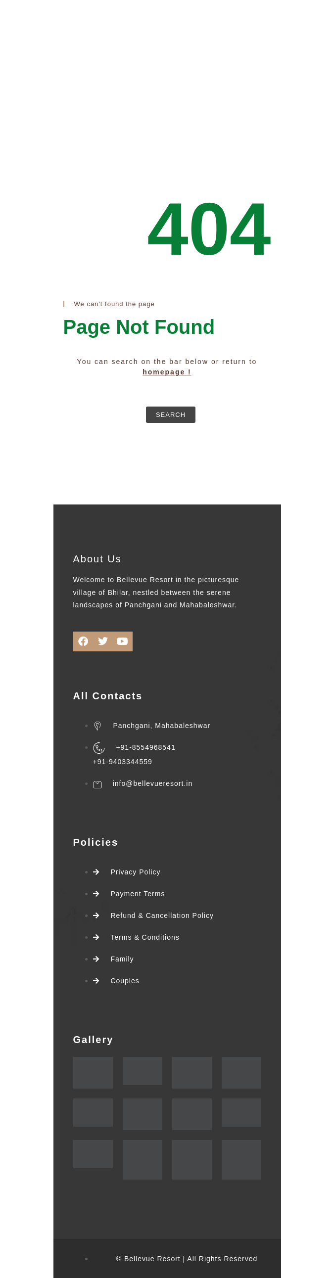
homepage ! (167, 372)
